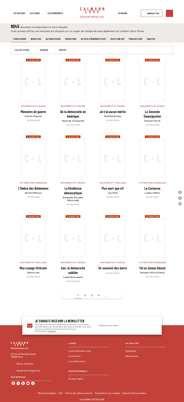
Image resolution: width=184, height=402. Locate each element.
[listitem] (13, 383)
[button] (151, 13)
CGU (60, 393)
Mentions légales (47, 393)
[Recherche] (169, 13)
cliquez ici (52, 331)
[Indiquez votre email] (123, 325)
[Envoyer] (153, 325)
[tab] (19, 13)
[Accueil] (92, 12)
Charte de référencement (78, 393)
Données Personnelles (134, 393)
